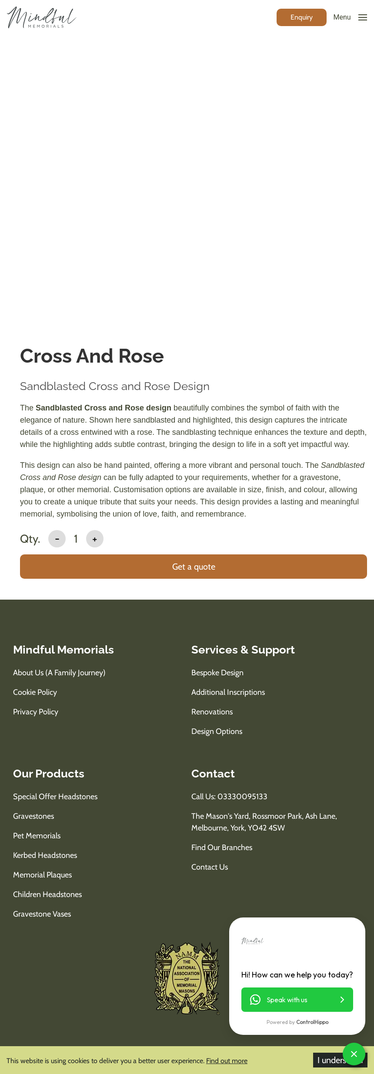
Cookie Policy (35, 692)
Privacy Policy (35, 712)
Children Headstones (47, 894)
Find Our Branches (221, 847)
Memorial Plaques (42, 875)
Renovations (212, 712)
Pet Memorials (36, 836)
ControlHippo (312, 1022)
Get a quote (193, 566)
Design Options (216, 731)
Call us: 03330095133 (229, 796)
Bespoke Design (217, 672)
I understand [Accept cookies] (340, 1060)
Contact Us (209, 867)
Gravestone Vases (42, 914)
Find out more (226, 1061)
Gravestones (33, 816)
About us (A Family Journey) (59, 672)
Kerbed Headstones (45, 855)
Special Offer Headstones (55, 796)
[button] (297, 999)
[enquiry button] (302, 17)
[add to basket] (193, 567)
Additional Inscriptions (228, 692)
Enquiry (302, 17)
